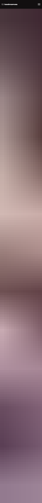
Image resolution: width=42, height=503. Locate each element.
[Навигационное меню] (39, 4)
